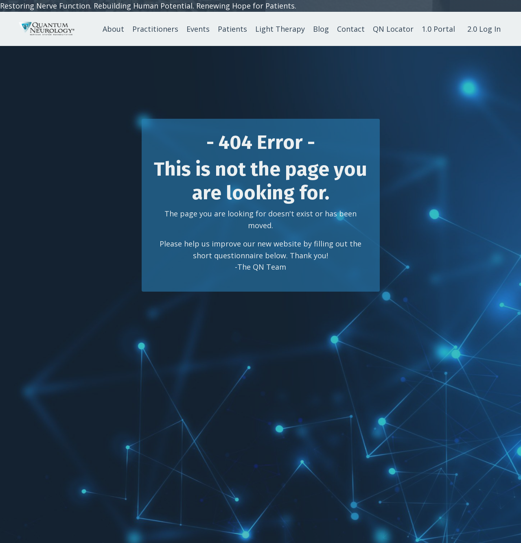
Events (198, 29)
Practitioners (155, 29)
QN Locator (393, 29)
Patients (232, 29)
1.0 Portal (438, 29)
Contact (351, 29)
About (113, 29)
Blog (321, 29)
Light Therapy (280, 29)
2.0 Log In (484, 29)
